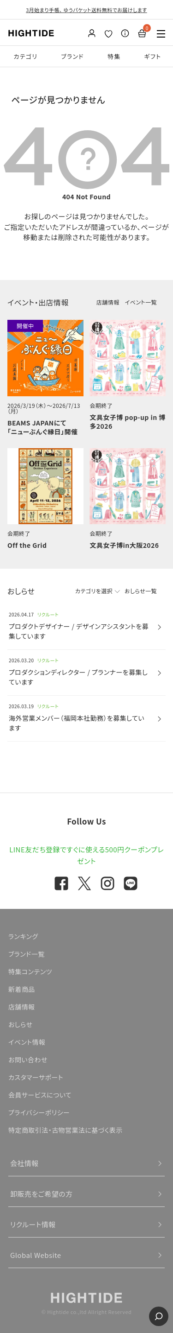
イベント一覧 (141, 302)
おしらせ (20, 1024)
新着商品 (21, 989)
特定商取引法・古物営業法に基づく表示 (65, 1130)
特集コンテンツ (30, 971)
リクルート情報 (33, 1224)
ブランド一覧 (26, 953)
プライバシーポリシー (39, 1112)
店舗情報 (107, 302)
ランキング (23, 936)
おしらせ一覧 (141, 591)
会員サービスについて (40, 1094)
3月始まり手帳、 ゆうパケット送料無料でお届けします (86, 9)
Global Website (35, 1255)
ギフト (152, 56)
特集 (114, 56)
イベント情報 (27, 1042)
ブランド (72, 56)
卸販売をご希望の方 (41, 1194)
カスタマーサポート (35, 1077)
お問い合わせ (28, 1059)
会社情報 (24, 1163)
